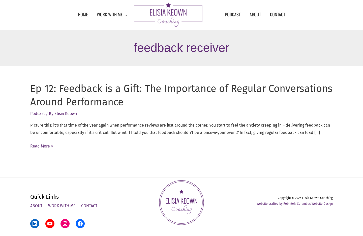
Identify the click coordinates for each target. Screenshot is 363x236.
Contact (90, 205)
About (36, 205)
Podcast (37, 113)
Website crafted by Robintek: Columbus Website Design (295, 203)
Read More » (41, 146)
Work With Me (62, 205)
